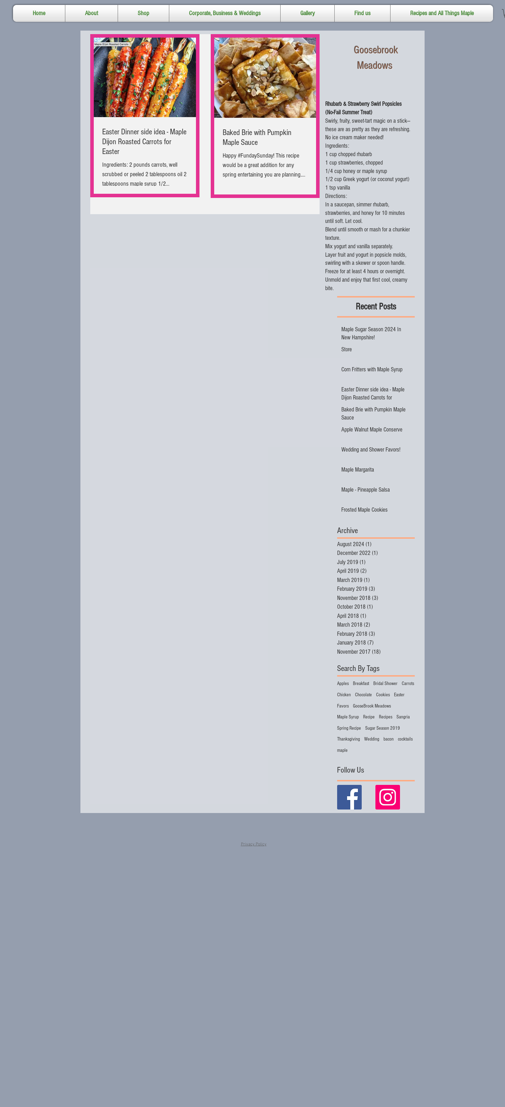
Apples (343, 683)
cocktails (405, 739)
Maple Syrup (348, 717)
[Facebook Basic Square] (349, 797)
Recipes (385, 717)
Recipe (369, 717)
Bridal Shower (385, 683)
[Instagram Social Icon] (387, 797)
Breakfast (361, 683)
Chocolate (363, 695)
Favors (343, 706)
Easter (399, 695)
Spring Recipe (349, 728)
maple (342, 750)
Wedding (371, 739)
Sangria (403, 717)
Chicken (344, 695)
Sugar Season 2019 (382, 728)
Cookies (383, 695)
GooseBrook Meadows (372, 706)
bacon (388, 739)
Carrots (408, 683)
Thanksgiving (348, 739)
